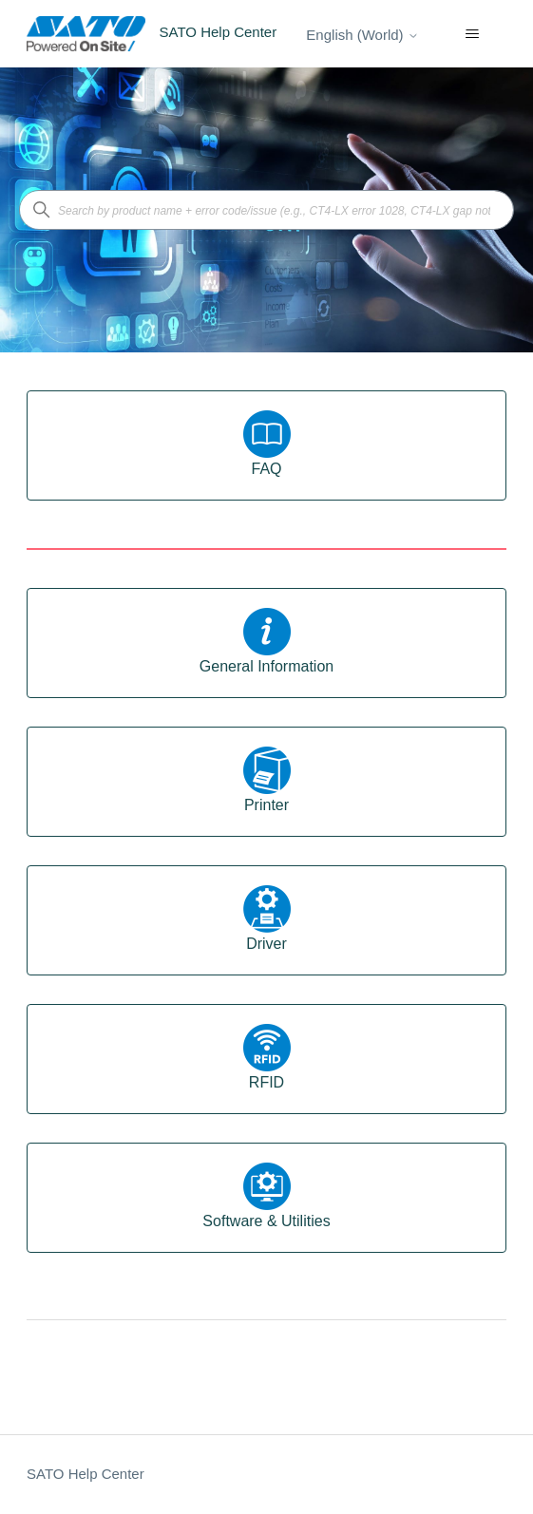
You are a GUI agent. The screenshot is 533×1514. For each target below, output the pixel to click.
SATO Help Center (85, 1474)
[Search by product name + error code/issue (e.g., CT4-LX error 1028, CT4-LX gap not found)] (266, 210)
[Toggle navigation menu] (472, 34)
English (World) (362, 35)
